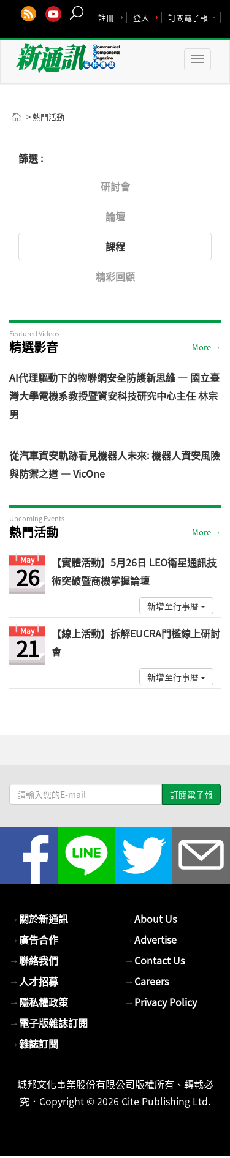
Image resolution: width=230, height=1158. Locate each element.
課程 (115, 246)
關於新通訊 (38, 918)
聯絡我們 (33, 960)
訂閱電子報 (188, 17)
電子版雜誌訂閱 (48, 1022)
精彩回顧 (115, 276)
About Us (151, 918)
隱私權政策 (38, 1001)
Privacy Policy (161, 1001)
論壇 (115, 216)
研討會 (115, 186)
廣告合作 (33, 939)
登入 (141, 17)
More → (206, 347)
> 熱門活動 (45, 116)
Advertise (151, 939)
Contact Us (155, 960)
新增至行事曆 (176, 606)
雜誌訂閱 (33, 1043)
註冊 (106, 17)
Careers (147, 981)
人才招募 (33, 981)
